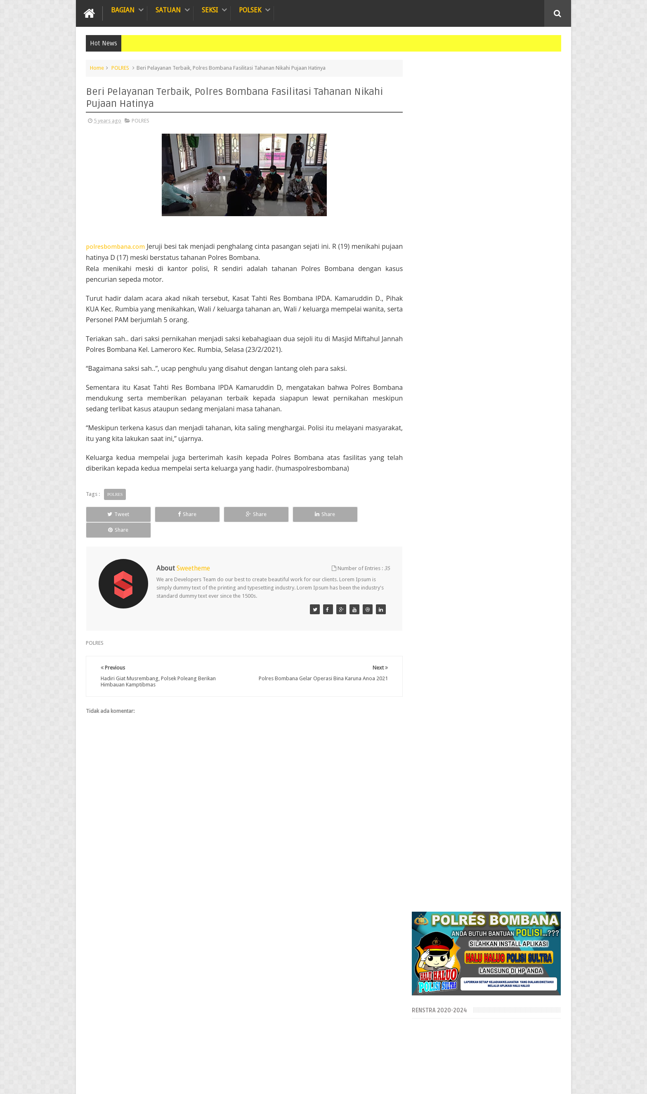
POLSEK (250, 10)
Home (97, 68)
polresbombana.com (115, 246)
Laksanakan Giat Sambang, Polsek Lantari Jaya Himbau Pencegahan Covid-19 (504, 974)
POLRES (120, 68)
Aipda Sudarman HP (537, 1081)
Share (179, 514)
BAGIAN (123, 10)
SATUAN (168, 10)
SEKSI (210, 10)
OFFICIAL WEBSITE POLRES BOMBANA (184, 1081)
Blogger (474, 1081)
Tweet (116, 514)
